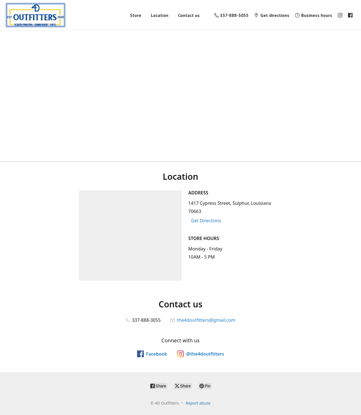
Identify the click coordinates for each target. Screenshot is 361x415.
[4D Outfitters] (35, 15)
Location (159, 15)
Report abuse (198, 403)
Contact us (189, 15)
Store (135, 15)
